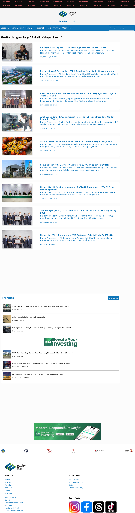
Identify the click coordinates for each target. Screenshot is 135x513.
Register (63, 21)
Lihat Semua (113, 298)
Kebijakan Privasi (12, 508)
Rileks (48, 28)
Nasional (40, 28)
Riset (71, 28)
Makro (13, 28)
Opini (64, 28)
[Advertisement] (60, 274)
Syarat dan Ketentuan (14, 511)
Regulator (29, 28)
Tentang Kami (10, 497)
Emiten (20, 28)
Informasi (56, 28)
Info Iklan (8, 505)
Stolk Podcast (74, 480)
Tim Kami (8, 500)
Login (73, 21)
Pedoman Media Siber (14, 503)
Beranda (5, 28)
